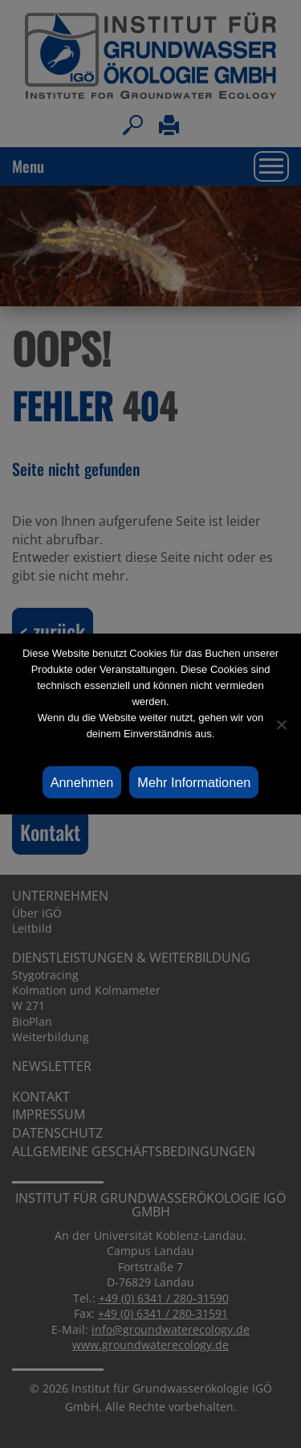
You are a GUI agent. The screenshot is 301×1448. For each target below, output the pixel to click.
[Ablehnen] (281, 724)
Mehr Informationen (193, 782)
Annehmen (82, 782)
